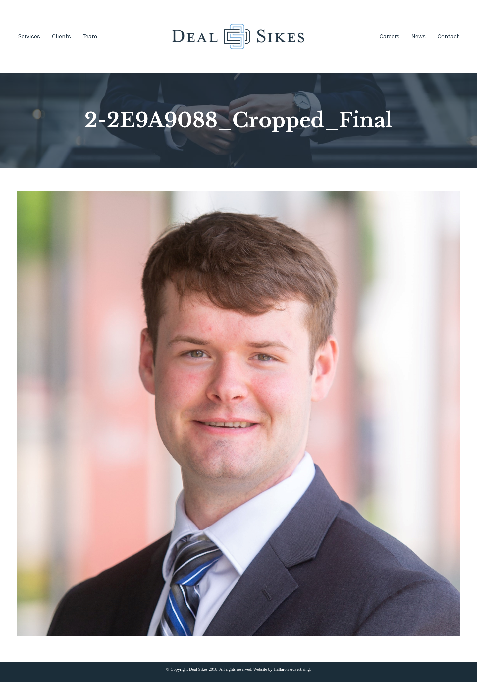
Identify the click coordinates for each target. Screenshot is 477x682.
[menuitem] (29, 36)
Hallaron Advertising (292, 669)
